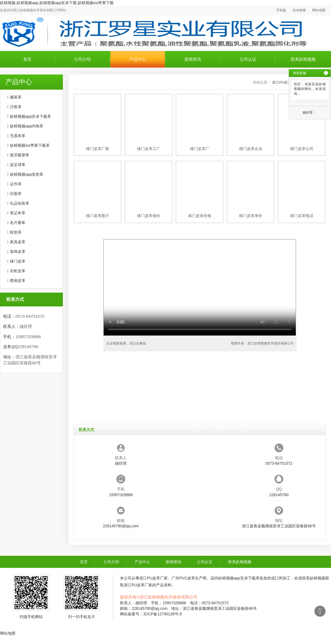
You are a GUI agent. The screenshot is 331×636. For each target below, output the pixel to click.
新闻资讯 (193, 59)
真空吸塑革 (19, 155)
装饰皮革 (17, 251)
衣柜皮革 (17, 271)
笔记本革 (17, 213)
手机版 (281, 10)
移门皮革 (17, 261)
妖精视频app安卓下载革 (30, 116)
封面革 (16, 193)
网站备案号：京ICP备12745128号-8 (151, 614)
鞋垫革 (16, 232)
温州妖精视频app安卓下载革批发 (238, 578)
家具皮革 (17, 242)
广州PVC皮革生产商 (189, 578)
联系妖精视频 (303, 59)
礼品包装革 (19, 203)
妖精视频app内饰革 (26, 126)
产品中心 (137, 59)
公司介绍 (82, 59)
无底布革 (17, 135)
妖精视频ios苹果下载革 (30, 145)
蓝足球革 (17, 164)
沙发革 (16, 107)
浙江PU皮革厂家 (153, 578)
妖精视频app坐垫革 (26, 174)
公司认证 (248, 59)
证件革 (16, 184)
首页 (27, 59)
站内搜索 (299, 10)
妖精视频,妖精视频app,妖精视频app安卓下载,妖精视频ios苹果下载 (57, 3)
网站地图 (318, 10)
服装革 (16, 97)
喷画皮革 (17, 280)
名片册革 (17, 222)
